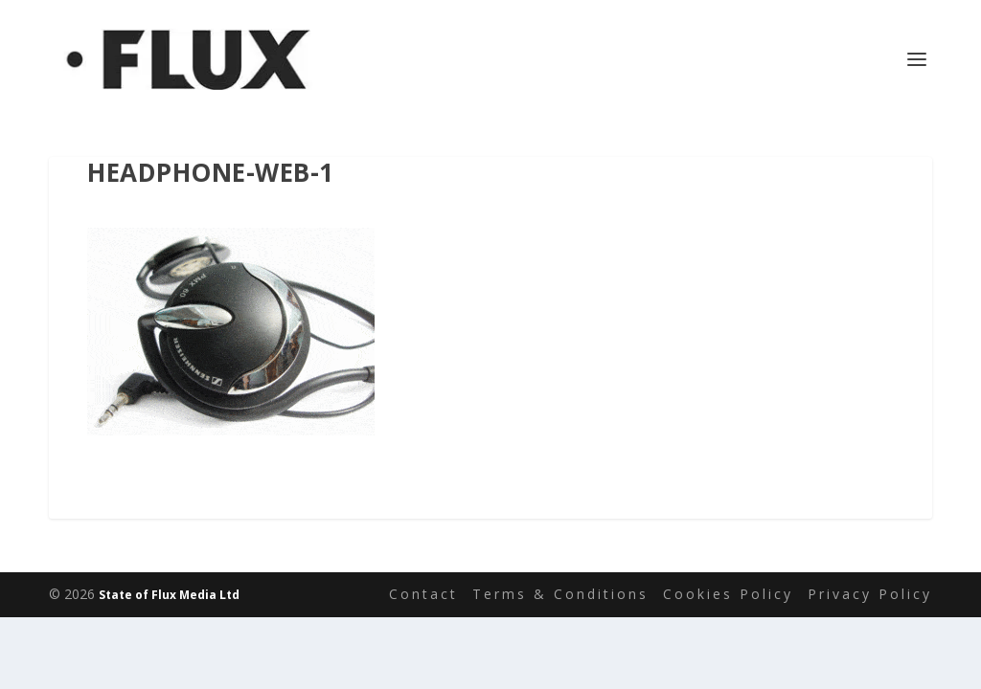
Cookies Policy (728, 594)
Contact (423, 594)
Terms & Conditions (560, 594)
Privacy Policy (870, 594)
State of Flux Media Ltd (169, 595)
